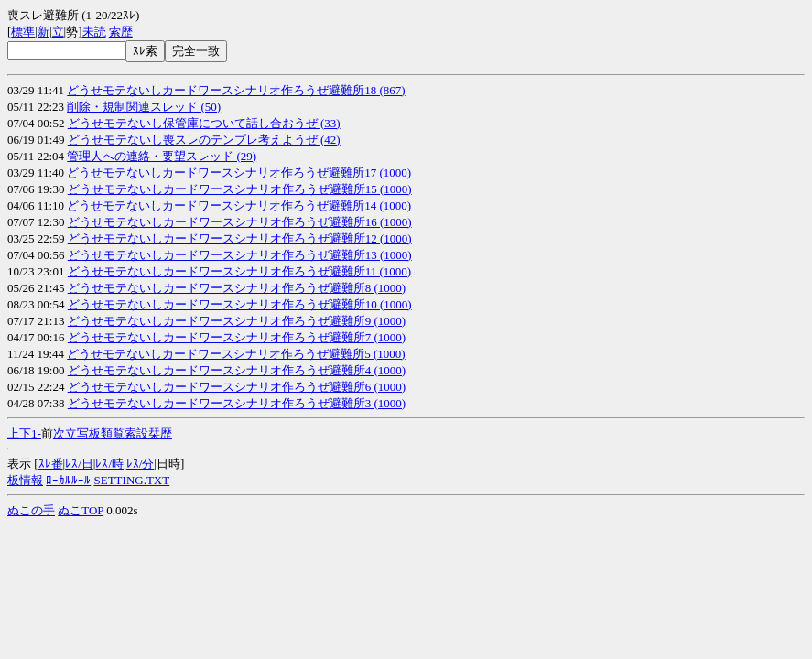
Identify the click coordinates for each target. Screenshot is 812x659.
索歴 (121, 31)
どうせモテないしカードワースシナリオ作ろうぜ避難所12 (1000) (240, 238)
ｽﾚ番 (50, 463)
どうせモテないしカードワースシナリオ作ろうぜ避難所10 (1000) (240, 304)
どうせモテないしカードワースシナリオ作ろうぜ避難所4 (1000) (237, 370)
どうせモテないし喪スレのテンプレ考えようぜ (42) (204, 139)
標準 (23, 31)
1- (36, 433)
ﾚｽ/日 (79, 463)
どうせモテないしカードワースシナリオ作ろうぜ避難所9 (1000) (237, 321)
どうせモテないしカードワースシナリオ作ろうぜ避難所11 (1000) (239, 271)
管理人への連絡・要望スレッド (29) (161, 156)
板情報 (25, 480)
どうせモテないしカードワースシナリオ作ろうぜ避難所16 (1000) (240, 222)
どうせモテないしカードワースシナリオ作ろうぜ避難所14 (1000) (239, 205)
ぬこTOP (80, 510)
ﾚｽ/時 (109, 463)
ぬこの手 (31, 510)
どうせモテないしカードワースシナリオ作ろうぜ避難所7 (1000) (237, 337)
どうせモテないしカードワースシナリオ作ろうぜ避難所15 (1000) (240, 189)
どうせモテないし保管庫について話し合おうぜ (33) (204, 123)
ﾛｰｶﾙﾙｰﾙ (68, 480)
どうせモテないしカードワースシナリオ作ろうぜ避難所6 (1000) (237, 387)
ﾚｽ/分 (140, 463)
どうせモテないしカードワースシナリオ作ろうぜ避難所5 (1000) (236, 354)
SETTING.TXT (132, 480)
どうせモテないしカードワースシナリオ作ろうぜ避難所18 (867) (236, 90)
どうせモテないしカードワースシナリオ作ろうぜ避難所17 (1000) (239, 172)
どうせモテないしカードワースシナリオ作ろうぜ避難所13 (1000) (240, 255)
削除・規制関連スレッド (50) (144, 106)
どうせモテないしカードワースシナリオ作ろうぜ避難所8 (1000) (237, 288)
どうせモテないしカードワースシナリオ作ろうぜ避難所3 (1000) (237, 403)
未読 (94, 31)
